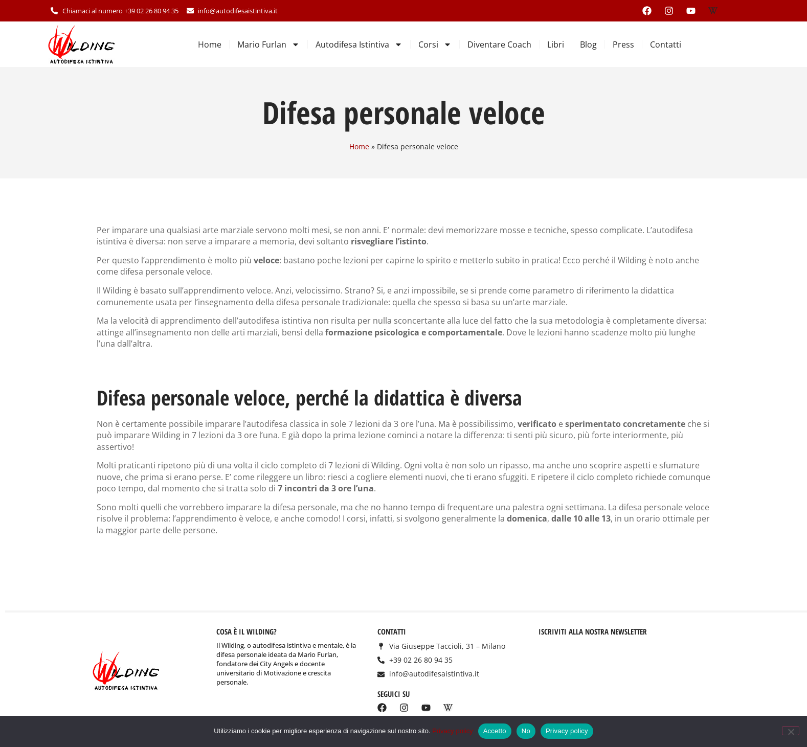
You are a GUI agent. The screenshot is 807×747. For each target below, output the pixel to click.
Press (623, 44)
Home (209, 44)
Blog (588, 44)
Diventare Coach (499, 44)
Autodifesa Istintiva (359, 44)
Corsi (435, 44)
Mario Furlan (268, 44)
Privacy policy (452, 731)
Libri (555, 44)
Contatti (665, 44)
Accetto (494, 731)
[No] (790, 730)
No (526, 731)
